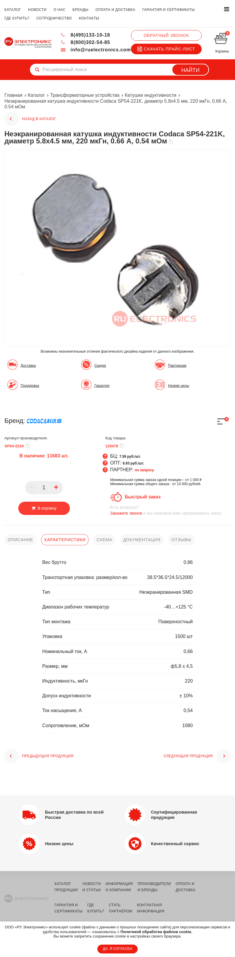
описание (20, 539)
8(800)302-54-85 (85, 42)
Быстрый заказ (142, 496)
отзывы (181, 539)
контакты (89, 18)
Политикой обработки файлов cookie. (156, 932)
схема (104, 539)
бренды (80, 10)
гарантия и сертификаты (168, 10)
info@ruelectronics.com (95, 49)
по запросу (144, 470)
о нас (59, 10)
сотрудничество (54, 18)
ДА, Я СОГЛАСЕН (117, 949)
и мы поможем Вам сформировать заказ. (170, 510)
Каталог (36, 95)
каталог (12, 10)
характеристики (65, 539)
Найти (190, 70)
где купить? (16, 18)
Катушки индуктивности (151, 95)
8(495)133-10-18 (85, 34)
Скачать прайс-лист (166, 49)
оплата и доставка (115, 10)
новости (37, 10)
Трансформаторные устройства (84, 95)
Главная (13, 95)
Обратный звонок (166, 35)
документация (142, 539)
